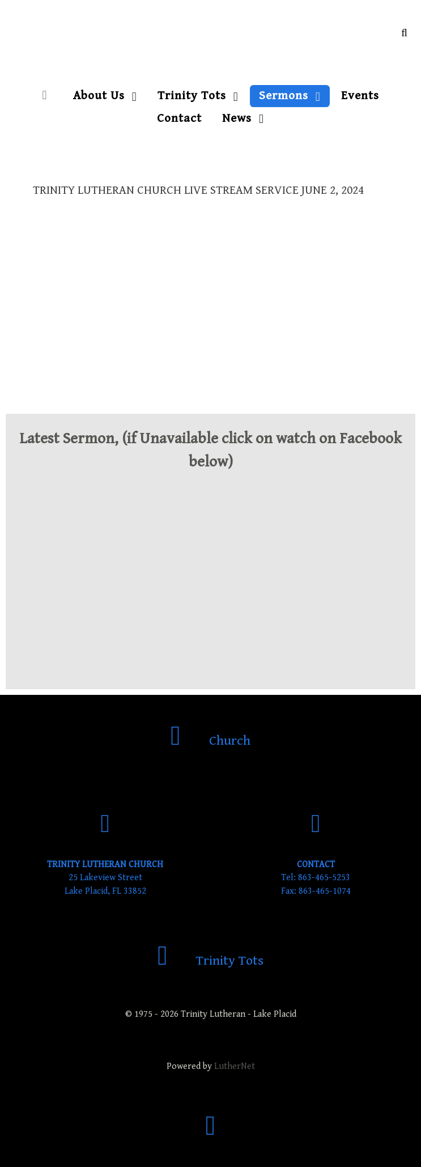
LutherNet (234, 1066)
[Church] (210, 741)
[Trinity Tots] (210, 961)
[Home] (47, 95)
